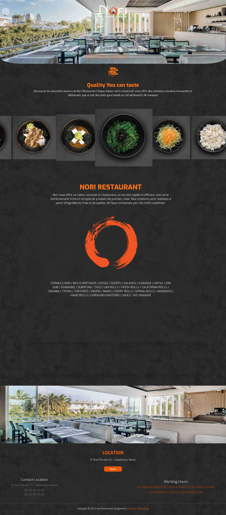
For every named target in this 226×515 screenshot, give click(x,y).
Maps (113, 469)
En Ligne (94, 56)
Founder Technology (138, 508)
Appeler (118, 56)
